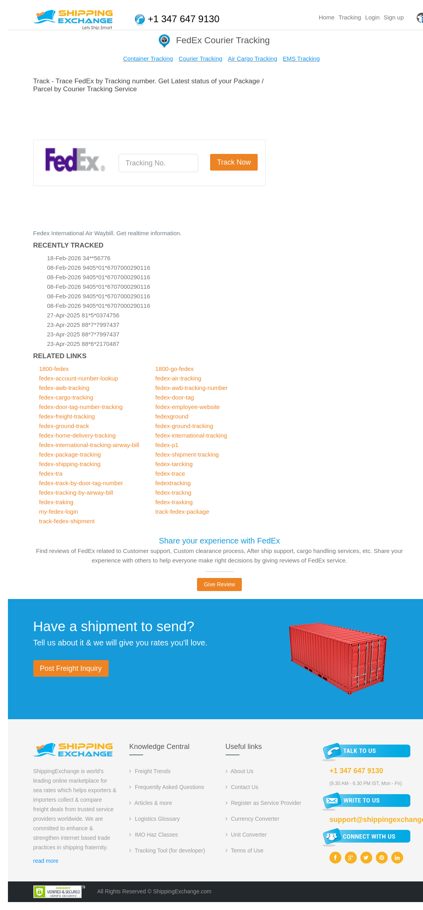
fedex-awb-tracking (64, 387)
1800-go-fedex (174, 368)
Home (327, 17)
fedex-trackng (173, 492)
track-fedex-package (182, 511)
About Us (240, 771)
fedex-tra (51, 473)
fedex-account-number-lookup (78, 378)
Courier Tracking (200, 58)
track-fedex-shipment (67, 521)
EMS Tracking (301, 58)
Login (372, 17)
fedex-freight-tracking (67, 416)
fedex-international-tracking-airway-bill (89, 445)
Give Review (219, 584)
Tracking (350, 17)
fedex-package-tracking (70, 454)
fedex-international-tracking (191, 435)
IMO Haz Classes (153, 834)
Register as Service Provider (263, 803)
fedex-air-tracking (178, 378)
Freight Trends (149, 771)
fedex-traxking (174, 502)
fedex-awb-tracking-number (191, 387)
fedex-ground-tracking (184, 425)
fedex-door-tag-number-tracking (81, 406)
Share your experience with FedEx (219, 540)
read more (46, 861)
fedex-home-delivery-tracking (77, 435)
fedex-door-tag (174, 397)
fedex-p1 (166, 445)
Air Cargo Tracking (252, 58)
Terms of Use (245, 850)
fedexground (171, 416)
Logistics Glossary (154, 819)
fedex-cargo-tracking (66, 397)
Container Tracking (148, 58)
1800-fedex (54, 368)
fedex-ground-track (64, 425)
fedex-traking (56, 502)
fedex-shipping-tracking (70, 464)
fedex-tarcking (174, 464)
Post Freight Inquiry (71, 668)
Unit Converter (246, 834)
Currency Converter (252, 819)
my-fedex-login (58, 511)
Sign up (394, 17)
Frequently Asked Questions (166, 787)
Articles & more (150, 803)
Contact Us (242, 787)
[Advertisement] (177, 115)
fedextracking (173, 483)
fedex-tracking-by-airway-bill (76, 492)
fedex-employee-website (187, 406)
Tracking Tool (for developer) (167, 850)
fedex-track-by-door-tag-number (81, 483)
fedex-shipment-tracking (187, 454)
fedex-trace (170, 473)
